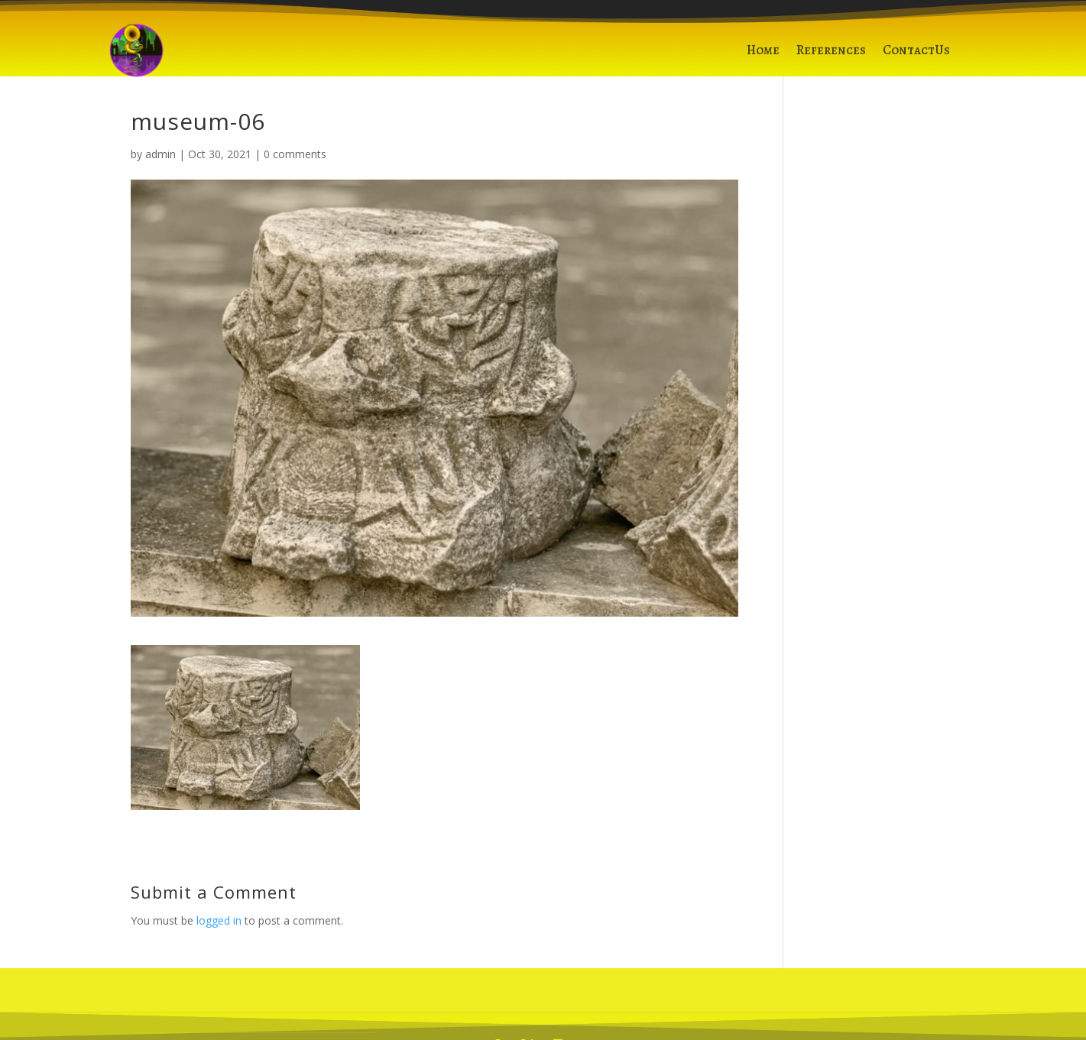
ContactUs (916, 55)
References (831, 55)
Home (763, 55)
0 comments (295, 154)
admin (160, 154)
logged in (219, 920)
